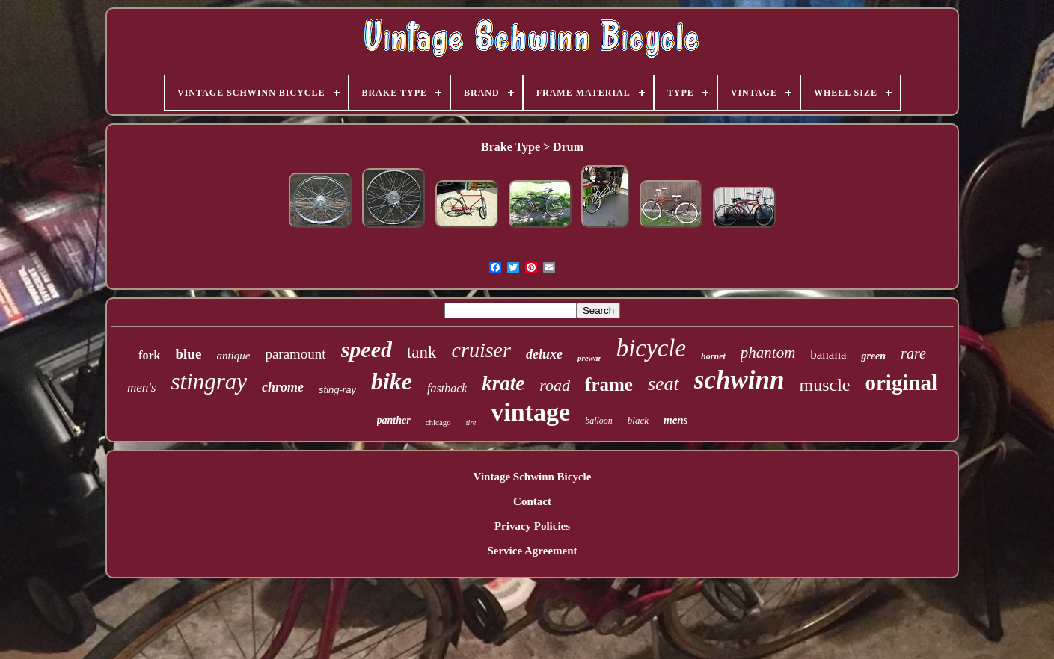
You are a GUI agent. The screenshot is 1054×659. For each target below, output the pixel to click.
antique (233, 356)
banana (828, 354)
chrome (283, 387)
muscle (824, 385)
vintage (530, 412)
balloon (599, 420)
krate (503, 383)
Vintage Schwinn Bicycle (533, 477)
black (638, 420)
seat (663, 384)
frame (609, 384)
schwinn (739, 380)
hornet (713, 356)
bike (391, 381)
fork (149, 355)
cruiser (481, 350)
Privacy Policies (532, 526)
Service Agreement (532, 551)
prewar (589, 357)
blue (189, 354)
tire (471, 422)
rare (913, 353)
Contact (532, 501)
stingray (209, 381)
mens (676, 420)
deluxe (544, 354)
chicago (438, 422)
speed (366, 349)
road (554, 385)
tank (422, 352)
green (873, 356)
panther (394, 420)
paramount (295, 354)
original (901, 383)
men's (141, 387)
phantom (768, 353)
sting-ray (337, 389)
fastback (447, 388)
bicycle (651, 348)
